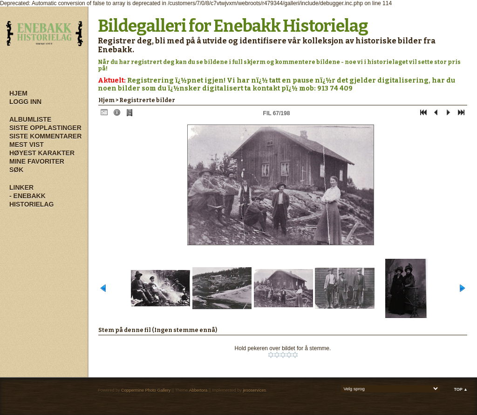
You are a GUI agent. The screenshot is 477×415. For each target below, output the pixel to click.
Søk (16, 169)
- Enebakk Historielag (31, 200)
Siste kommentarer (45, 136)
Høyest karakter (42, 153)
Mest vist (26, 144)
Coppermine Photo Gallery (145, 390)
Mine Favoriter (36, 161)
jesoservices (254, 390)
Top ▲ (461, 389)
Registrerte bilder (147, 100)
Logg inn (25, 101)
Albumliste (30, 119)
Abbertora (198, 390)
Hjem (18, 93)
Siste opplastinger (45, 127)
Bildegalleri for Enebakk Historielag (233, 26)
